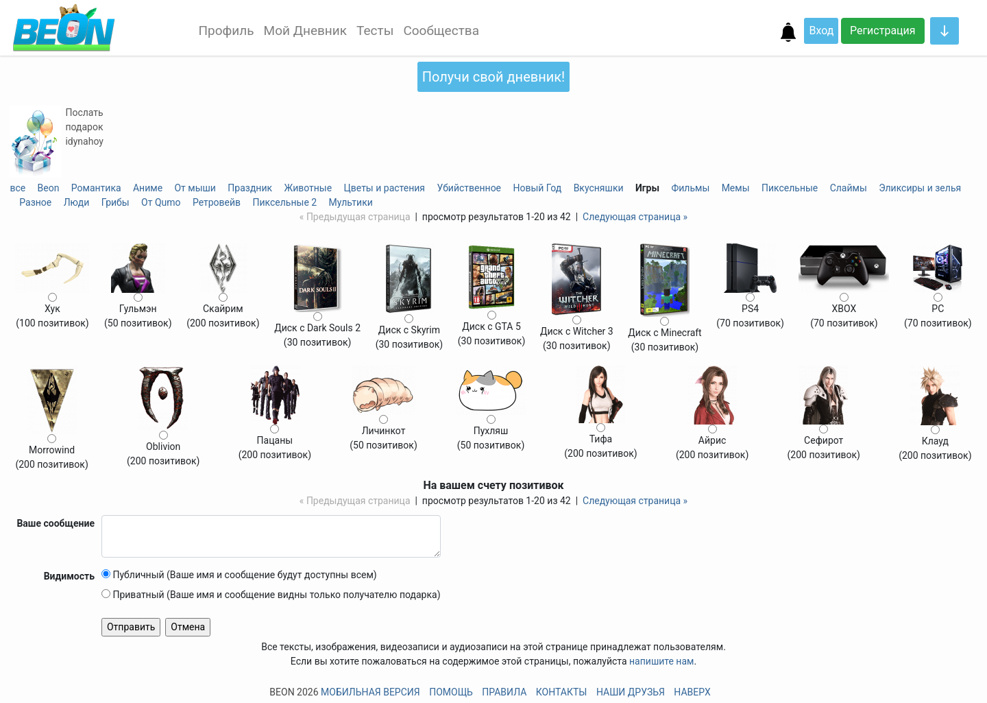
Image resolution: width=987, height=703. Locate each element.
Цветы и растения (384, 187)
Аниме (147, 187)
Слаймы (848, 187)
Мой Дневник (305, 30)
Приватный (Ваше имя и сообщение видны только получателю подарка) (271, 594)
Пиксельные (789, 187)
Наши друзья (630, 692)
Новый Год (537, 187)
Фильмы (690, 187)
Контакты (561, 692)
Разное (35, 202)
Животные (308, 187)
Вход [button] (821, 30)
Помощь (451, 692)
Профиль (226, 30)
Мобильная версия (370, 692)
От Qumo (160, 202)
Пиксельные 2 (285, 202)
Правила (504, 692)
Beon (49, 187)
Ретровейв (217, 202)
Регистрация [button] (883, 30)
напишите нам (661, 661)
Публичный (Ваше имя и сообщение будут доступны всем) (239, 574)
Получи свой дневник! (493, 77)
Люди (77, 202)
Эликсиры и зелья (920, 187)
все (17, 187)
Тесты (374, 30)
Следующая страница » (635, 216)
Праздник (250, 187)
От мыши (195, 187)
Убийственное (469, 187)
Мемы (736, 187)
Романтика (96, 187)
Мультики (351, 202)
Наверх (692, 692)
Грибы (115, 202)
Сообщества (441, 30)
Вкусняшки (599, 187)
